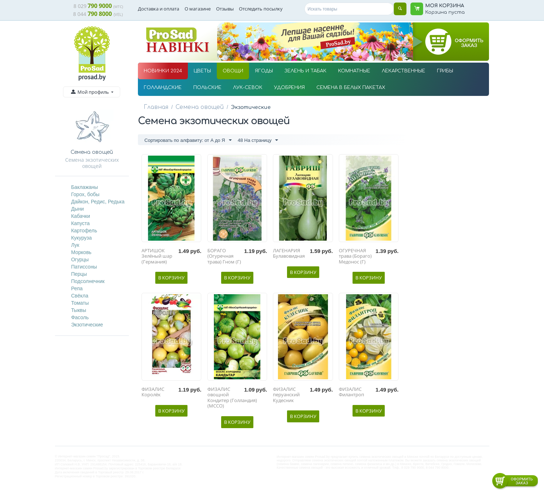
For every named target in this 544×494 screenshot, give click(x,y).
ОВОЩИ (233, 70)
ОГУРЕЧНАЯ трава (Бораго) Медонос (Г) (355, 257)
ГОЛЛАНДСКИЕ (163, 87)
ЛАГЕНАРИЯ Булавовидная (289, 255)
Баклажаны (84, 187)
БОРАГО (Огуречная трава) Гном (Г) (224, 257)
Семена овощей (194, 107)
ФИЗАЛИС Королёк (153, 393)
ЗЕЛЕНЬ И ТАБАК (305, 70)
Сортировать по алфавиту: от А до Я (187, 140)
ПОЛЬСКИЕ (207, 87)
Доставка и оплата (158, 8)
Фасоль (80, 317)
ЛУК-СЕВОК (247, 87)
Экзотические (87, 325)
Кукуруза (81, 238)
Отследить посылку (261, 8)
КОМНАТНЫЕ (354, 70)
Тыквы (78, 310)
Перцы (79, 274)
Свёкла (79, 296)
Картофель (84, 230)
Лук (75, 245)
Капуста (80, 223)
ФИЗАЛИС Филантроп (351, 393)
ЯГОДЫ (264, 70)
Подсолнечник (88, 281)
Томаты (80, 303)
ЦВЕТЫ (202, 70)
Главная (155, 107)
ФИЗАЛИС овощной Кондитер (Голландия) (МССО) (232, 399)
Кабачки (80, 216)
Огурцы (80, 259)
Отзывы (225, 8)
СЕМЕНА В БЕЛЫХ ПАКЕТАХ (350, 87)
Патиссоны (84, 267)
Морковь (81, 252)
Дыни (77, 209)
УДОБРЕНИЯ (289, 87)
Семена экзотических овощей (92, 162)
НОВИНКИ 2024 (163, 70)
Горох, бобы (85, 194)
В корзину (171, 279)
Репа (77, 288)
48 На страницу (258, 140)
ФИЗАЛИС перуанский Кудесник (286, 396)
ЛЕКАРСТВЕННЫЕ (403, 70)
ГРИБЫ (445, 70)
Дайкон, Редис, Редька (98, 201)
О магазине (198, 8)
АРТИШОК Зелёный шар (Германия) (157, 257)
